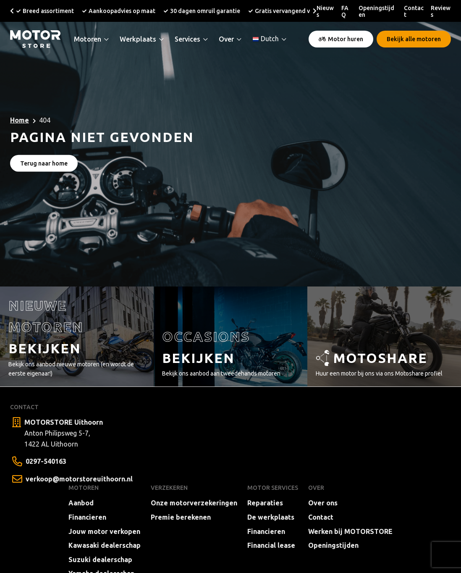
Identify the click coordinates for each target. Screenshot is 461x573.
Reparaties (265, 503)
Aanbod (81, 503)
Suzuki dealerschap (100, 559)
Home (19, 120)
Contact (320, 517)
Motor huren (341, 39)
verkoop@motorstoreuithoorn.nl (79, 479)
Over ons (323, 503)
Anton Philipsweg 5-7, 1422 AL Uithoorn (63, 432)
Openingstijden (333, 545)
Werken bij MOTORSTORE (350, 531)
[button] (12, 11)
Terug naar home (44, 163)
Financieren (87, 517)
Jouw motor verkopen (104, 531)
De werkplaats (270, 517)
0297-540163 (46, 461)
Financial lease (271, 545)
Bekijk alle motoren (414, 39)
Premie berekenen (181, 517)
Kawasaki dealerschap (104, 545)
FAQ (344, 11)
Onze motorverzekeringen (194, 503)
